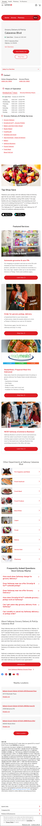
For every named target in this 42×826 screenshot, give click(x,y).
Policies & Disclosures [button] (21, 814)
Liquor (22, 520)
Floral (22, 530)
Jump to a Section (21, 69)
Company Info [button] (21, 810)
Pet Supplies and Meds (22, 472)
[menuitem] (7, 18)
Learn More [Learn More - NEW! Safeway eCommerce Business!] (26, 449)
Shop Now (21, 57)
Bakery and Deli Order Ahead (13, 126)
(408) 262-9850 (6, 81)
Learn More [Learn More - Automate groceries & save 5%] (26, 278)
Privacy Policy (9, 822)
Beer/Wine (22, 510)
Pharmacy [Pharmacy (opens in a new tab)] (16, 1)
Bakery (6, 140)
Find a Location (22, 733)
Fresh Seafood (22, 481)
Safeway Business (9, 143)
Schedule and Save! (10, 135)
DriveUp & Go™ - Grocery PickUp (14, 123)
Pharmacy (22, 559)
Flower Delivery (9, 146)
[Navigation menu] (2, 5)
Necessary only (26, 824)
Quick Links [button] (21, 806)
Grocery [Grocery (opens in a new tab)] (4, 1)
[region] (21, 821)
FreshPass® (8, 132)
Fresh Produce (22, 501)
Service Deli (22, 549)
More (35, 18)
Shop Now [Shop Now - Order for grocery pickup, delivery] (26, 333)
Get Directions (9, 47)
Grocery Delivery (9, 120)
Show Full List (8, 152)
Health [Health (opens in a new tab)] (10, 1)
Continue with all (35, 824)
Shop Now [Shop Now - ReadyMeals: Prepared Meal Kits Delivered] (26, 395)
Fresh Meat (7, 149)
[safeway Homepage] (8, 5)
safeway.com (28, 664)
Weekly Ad (6, 697)
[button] (36, 5)
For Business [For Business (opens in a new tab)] (23, 1)
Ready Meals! (8, 129)
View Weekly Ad (21, 52)
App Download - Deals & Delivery (14, 138)
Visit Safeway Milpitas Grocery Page (22, 669)
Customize (29, 820)
